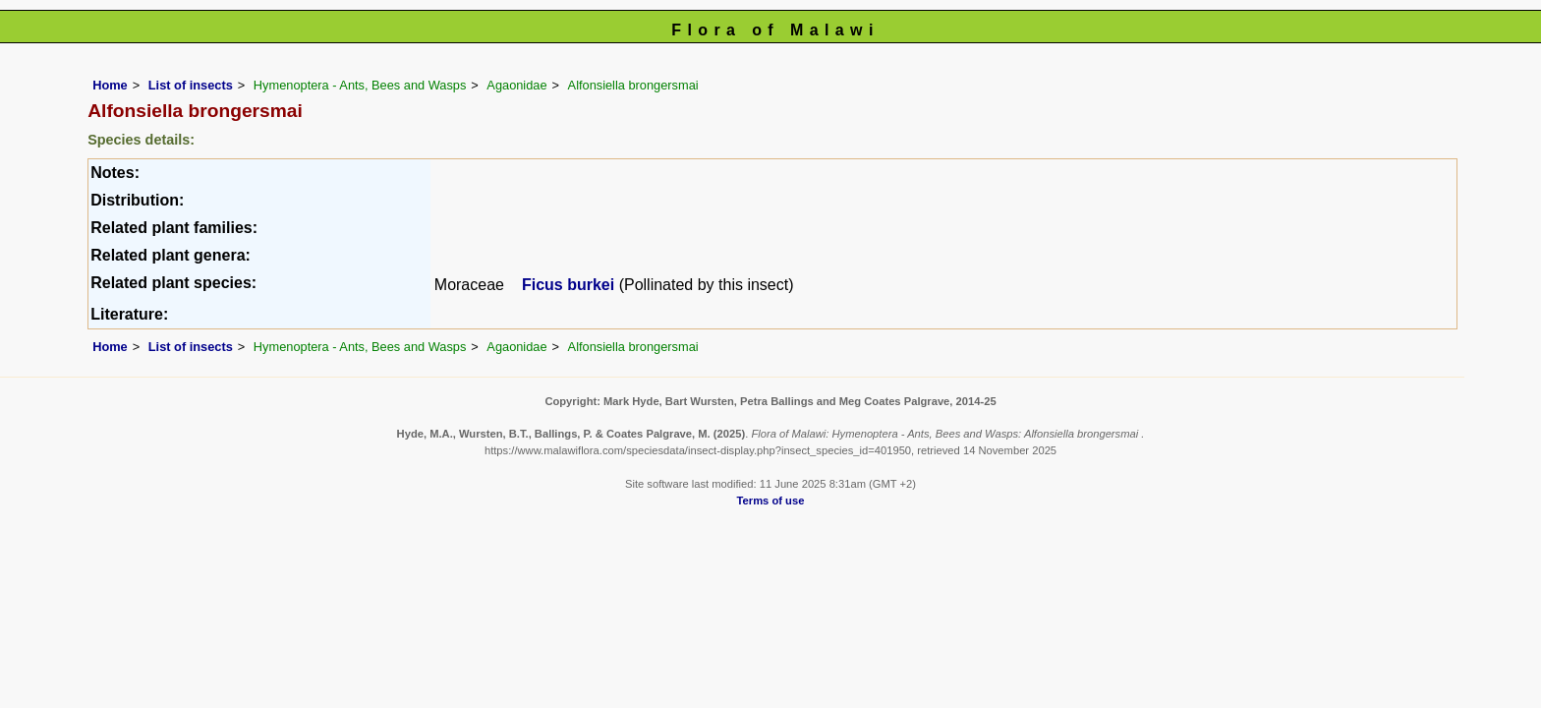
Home (110, 85)
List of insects (190, 85)
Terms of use (771, 500)
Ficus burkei (568, 284)
